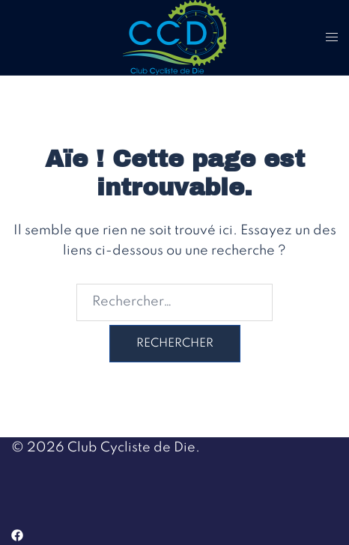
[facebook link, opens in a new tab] (17, 534)
